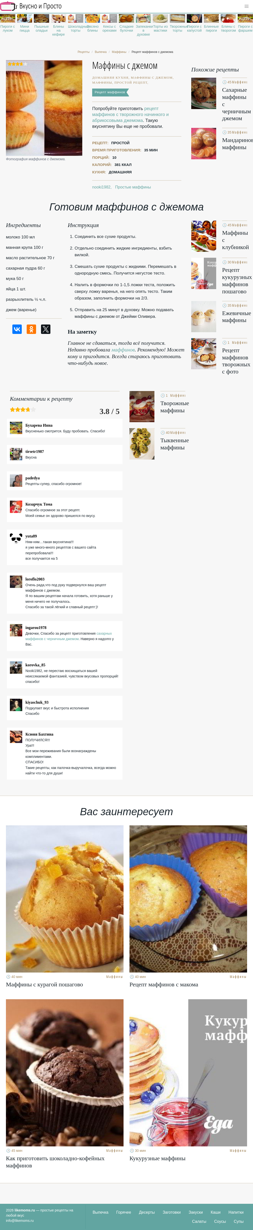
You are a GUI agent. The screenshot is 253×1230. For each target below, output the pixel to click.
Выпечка (100, 1212)
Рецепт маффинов (110, 92)
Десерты (147, 1212)
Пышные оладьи (41, 28)
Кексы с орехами (110, 28)
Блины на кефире (58, 30)
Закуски (196, 1212)
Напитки (236, 1212)
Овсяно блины (92, 28)
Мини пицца (24, 28)
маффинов (123, 350)
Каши (216, 1212)
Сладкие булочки (126, 28)
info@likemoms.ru (20, 1221)
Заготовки (172, 1212)
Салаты (199, 1221)
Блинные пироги (211, 28)
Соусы (220, 1221)
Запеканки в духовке (143, 30)
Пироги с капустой (194, 28)
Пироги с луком (7, 28)
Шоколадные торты (75, 28)
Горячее (123, 1212)
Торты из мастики (160, 28)
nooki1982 (101, 187)
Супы (239, 1221)
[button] (246, 6)
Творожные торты (177, 28)
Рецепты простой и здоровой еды (31, 6)
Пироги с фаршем (245, 28)
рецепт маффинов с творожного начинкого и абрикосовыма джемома (130, 114)
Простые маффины (133, 187)
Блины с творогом (228, 28)
